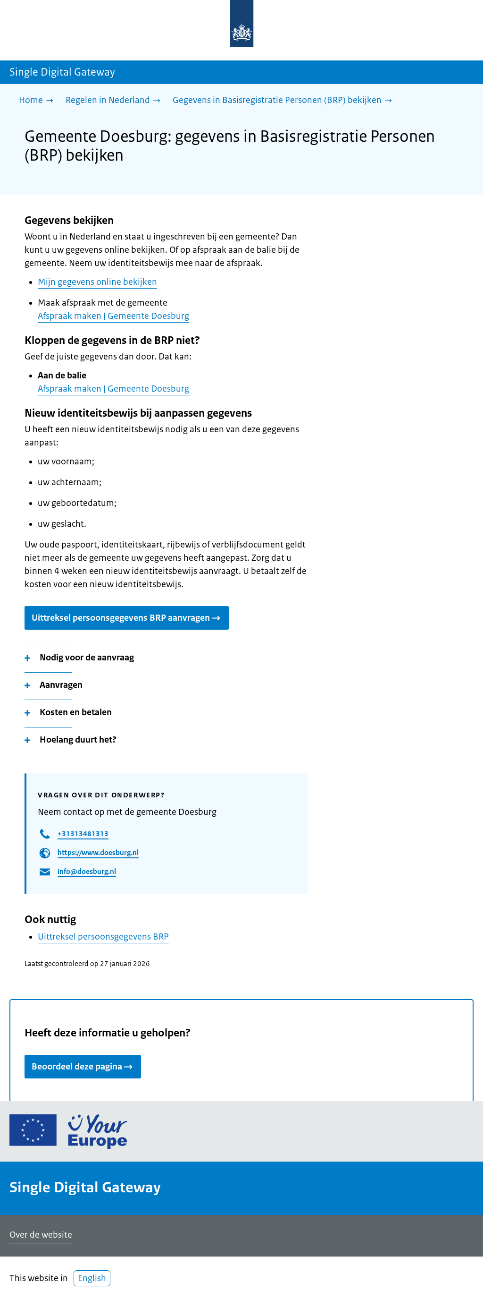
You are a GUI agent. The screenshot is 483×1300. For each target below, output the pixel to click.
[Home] (38, 101)
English (92, 1278)
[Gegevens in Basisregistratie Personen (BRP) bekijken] (285, 101)
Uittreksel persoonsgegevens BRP (103, 936)
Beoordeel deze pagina (83, 1066)
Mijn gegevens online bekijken (97, 282)
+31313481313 (83, 833)
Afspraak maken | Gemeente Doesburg (113, 316)
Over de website (40, 1234)
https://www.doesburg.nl (98, 852)
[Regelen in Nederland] (115, 101)
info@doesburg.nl (87, 871)
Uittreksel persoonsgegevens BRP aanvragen (127, 618)
